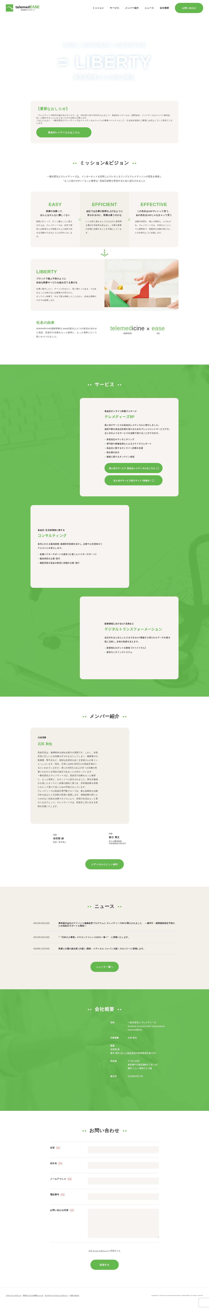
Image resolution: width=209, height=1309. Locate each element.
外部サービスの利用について (33, 1300)
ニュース (149, 8)
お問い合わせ (189, 8)
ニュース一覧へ (104, 972)
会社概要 (164, 8)
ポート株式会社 (132, 844)
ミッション (98, 8)
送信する (104, 1270)
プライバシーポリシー (99, 1256)
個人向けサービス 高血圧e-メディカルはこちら (132, 468)
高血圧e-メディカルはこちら (64, 132)
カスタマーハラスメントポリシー (56, 1300)
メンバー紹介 (132, 8)
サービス (114, 8)
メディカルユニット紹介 (104, 869)
